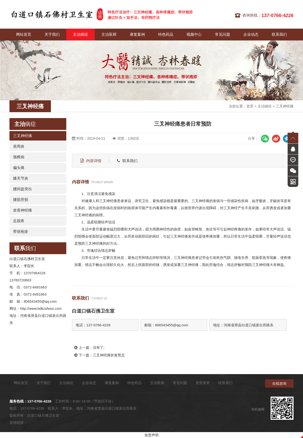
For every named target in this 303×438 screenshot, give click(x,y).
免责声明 (151, 435)
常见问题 (222, 34)
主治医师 (108, 34)
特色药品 (165, 34)
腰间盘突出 (22, 189)
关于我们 (52, 34)
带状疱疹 (20, 232)
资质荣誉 (203, 383)
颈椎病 (18, 157)
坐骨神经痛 (22, 210)
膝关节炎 (20, 178)
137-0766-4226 (39, 401)
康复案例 (137, 34)
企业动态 (250, 34)
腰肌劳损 (20, 200)
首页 (250, 106)
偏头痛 (18, 168)
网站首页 (23, 34)
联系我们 (279, 34)
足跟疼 (18, 221)
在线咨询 (279, 383)
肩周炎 (18, 146)
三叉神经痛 (285, 106)
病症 (25, 124)
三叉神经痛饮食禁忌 (109, 355)
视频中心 (194, 34)
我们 (25, 248)
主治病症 (80, 34)
